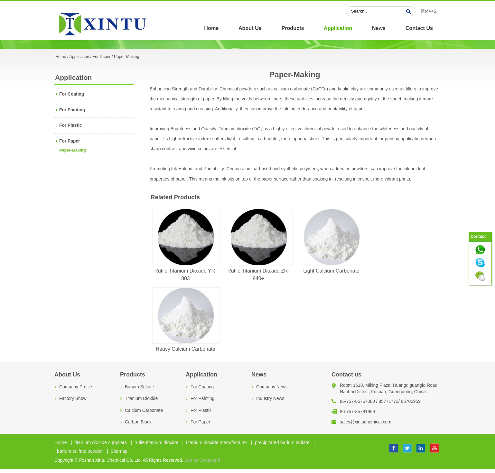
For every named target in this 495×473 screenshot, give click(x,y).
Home (211, 28)
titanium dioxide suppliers (101, 442)
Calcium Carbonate (144, 410)
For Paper (102, 56)
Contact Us (419, 28)
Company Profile (75, 387)
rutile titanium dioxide (156, 442)
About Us (250, 28)
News (379, 28)
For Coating (71, 94)
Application (338, 28)
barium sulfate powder (80, 451)
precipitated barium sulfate (282, 442)
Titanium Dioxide (141, 398)
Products (292, 28)
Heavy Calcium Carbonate (185, 349)
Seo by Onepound (202, 460)
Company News (271, 387)
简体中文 (429, 11)
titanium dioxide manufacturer (216, 442)
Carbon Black (138, 422)
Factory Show (72, 398)
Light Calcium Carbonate (331, 271)
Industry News (270, 398)
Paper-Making (72, 150)
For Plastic (70, 125)
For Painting (72, 109)
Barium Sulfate (139, 387)
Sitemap (118, 451)
